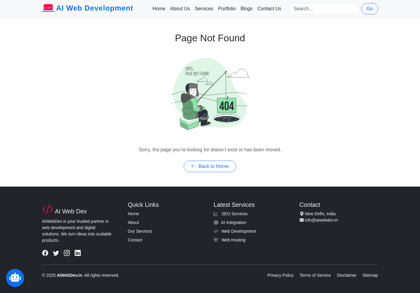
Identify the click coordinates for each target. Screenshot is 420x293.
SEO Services (231, 213)
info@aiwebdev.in (321, 220)
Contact (135, 240)
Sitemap (370, 275)
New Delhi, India (320, 213)
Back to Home (210, 166)
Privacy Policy (280, 275)
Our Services (140, 231)
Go (369, 8)
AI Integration (230, 222)
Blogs (247, 8)
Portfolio (227, 8)
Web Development (235, 231)
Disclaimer (346, 275)
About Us (180, 8)
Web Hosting (230, 240)
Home (158, 8)
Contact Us (269, 8)
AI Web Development (87, 9)
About (133, 222)
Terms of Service (315, 275)
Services (204, 8)
